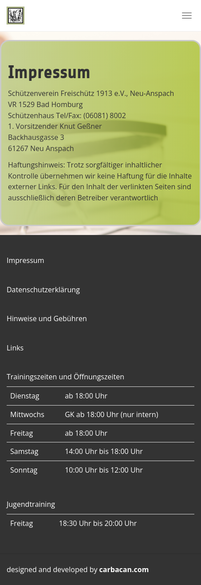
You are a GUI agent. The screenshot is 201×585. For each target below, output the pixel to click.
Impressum (25, 260)
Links (15, 348)
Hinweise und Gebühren (47, 318)
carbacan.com (124, 569)
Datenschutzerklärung (43, 289)
